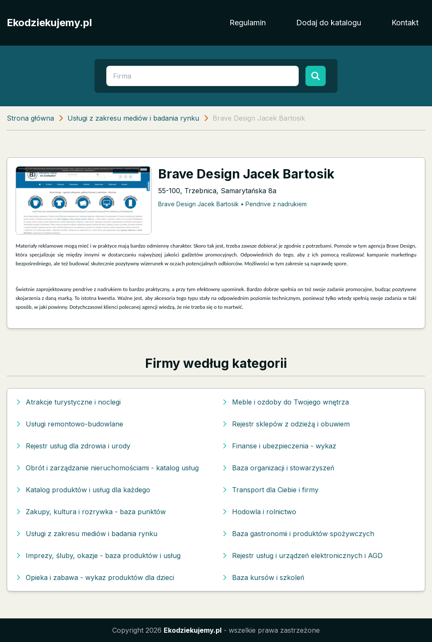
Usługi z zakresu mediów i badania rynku (133, 118)
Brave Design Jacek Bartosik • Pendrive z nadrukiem (232, 204)
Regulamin (248, 22)
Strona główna (30, 118)
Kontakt (405, 22)
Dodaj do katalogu (328, 22)
